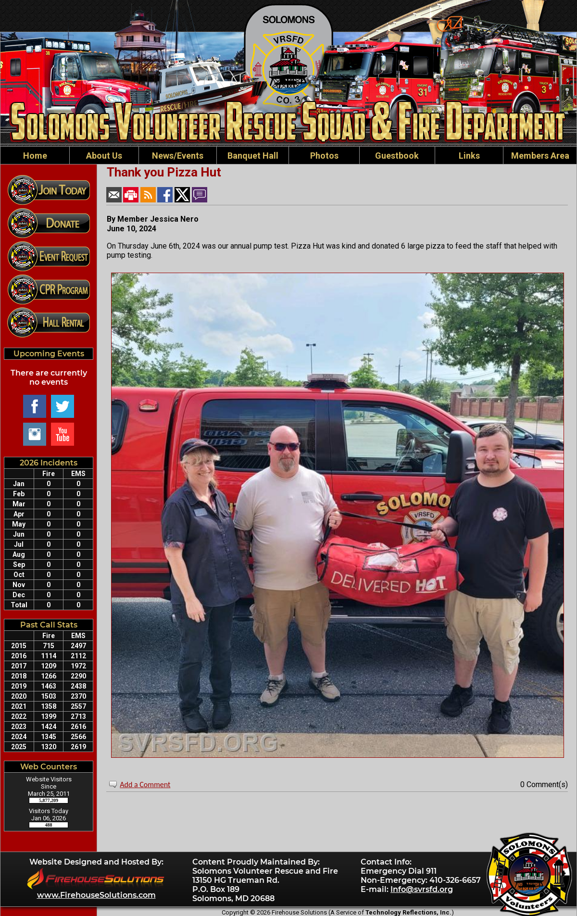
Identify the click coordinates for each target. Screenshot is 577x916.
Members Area (540, 156)
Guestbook (397, 156)
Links (469, 156)
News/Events (177, 156)
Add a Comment (145, 784)
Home (35, 156)
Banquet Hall (252, 156)
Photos (324, 156)
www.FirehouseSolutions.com (96, 895)
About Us (104, 156)
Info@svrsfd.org (421, 889)
